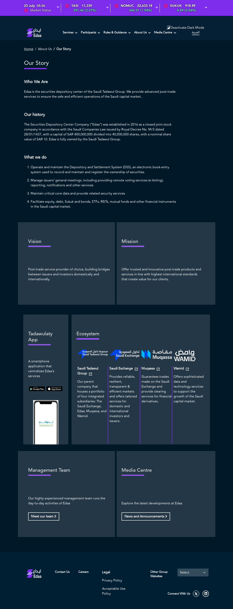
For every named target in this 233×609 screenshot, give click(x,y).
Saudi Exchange (121, 368)
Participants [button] (89, 32)
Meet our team (43, 516)
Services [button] (68, 32)
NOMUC (127, 5)
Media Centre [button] (163, 32)
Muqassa (148, 368)
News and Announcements (145, 516)
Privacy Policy (112, 580)
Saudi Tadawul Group (87, 371)
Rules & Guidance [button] (115, 32)
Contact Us (62, 572)
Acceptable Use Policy (113, 591)
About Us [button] (140, 32)
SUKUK (176, 5)
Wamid (179, 368)
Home (28, 49)
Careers (83, 572)
